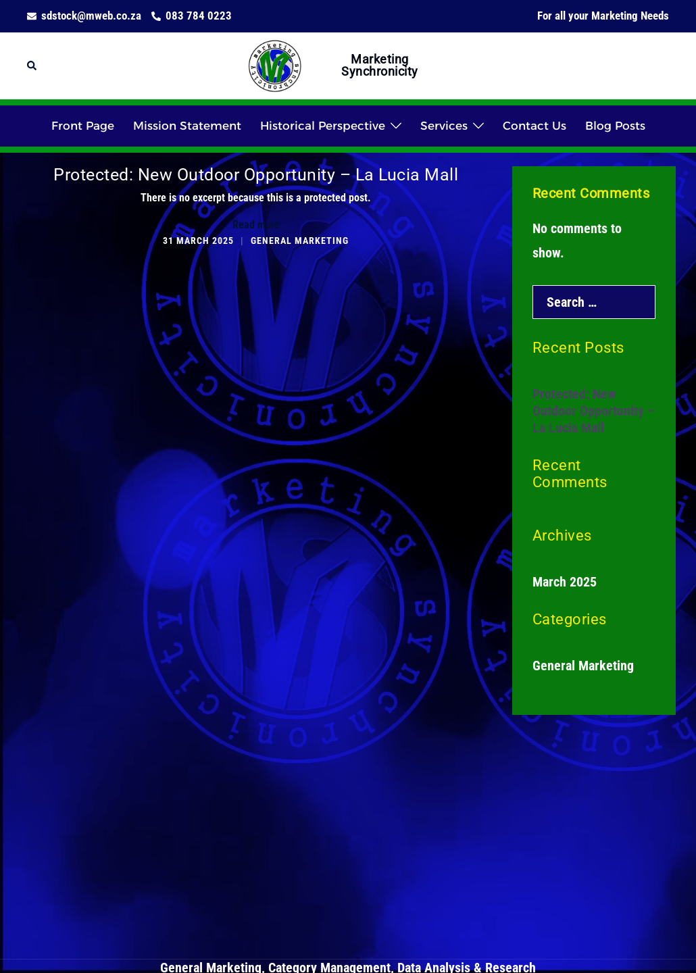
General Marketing (300, 240)
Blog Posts (615, 125)
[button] (32, 66)
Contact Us (534, 125)
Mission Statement (187, 125)
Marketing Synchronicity (379, 65)
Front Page (82, 125)
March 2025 (564, 582)
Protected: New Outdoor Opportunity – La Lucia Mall (255, 174)
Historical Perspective (322, 125)
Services (444, 125)
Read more (256, 224)
